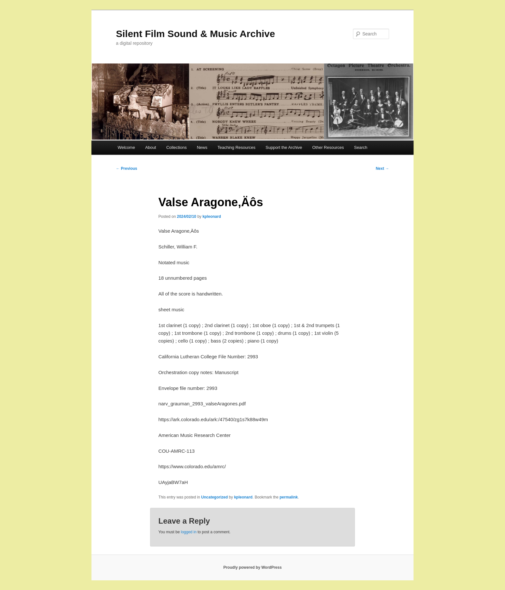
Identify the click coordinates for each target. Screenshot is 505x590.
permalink (289, 497)
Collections (176, 147)
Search (360, 147)
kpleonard (212, 216)
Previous (126, 168)
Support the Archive (284, 147)
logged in (188, 532)
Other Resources (328, 147)
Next (382, 168)
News (202, 147)
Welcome (126, 147)
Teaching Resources (236, 147)
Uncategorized (214, 497)
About (150, 147)
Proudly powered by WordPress (252, 567)
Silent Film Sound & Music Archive (195, 33)
